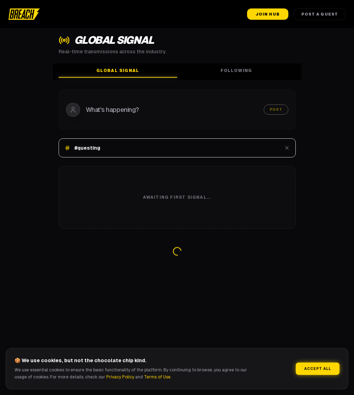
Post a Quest (319, 14)
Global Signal (118, 73)
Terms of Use (157, 377)
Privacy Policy (120, 377)
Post (276, 109)
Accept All (317, 368)
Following (236, 70)
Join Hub (268, 14)
